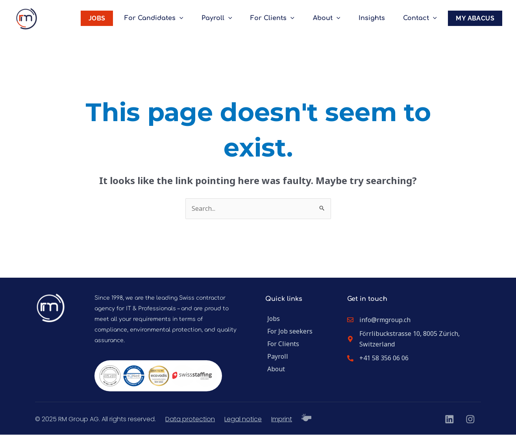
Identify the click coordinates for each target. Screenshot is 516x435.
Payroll (225, 18)
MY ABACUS (475, 18)
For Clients (279, 18)
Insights (374, 18)
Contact (421, 18)
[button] (17, 417)
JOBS (108, 18)
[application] (189, 18)
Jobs (273, 319)
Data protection (190, 419)
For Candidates (163, 18)
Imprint (281, 419)
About (331, 18)
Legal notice (243, 419)
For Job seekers (290, 331)
